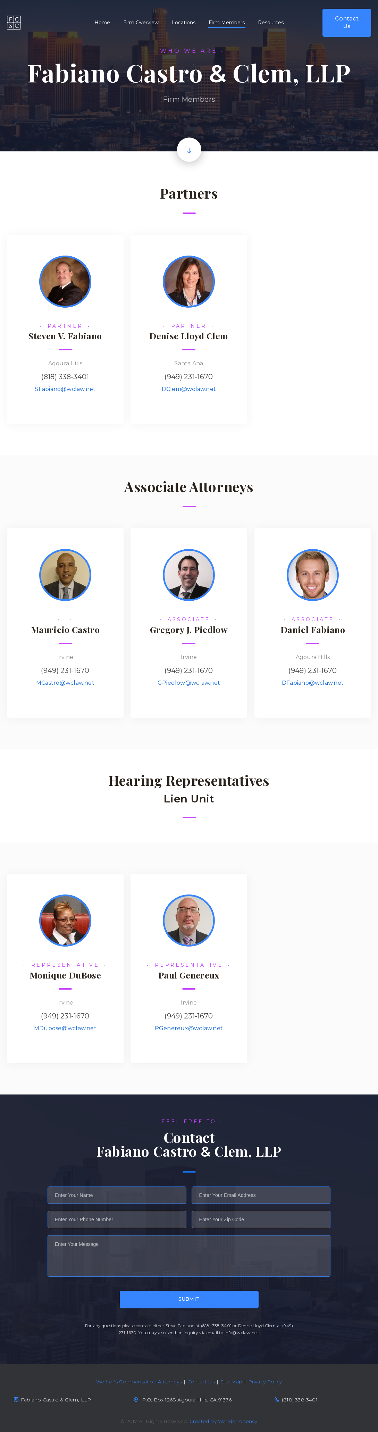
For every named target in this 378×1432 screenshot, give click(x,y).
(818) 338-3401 (65, 376)
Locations (183, 23)
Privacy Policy (265, 1382)
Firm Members (227, 23)
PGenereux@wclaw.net (189, 1028)
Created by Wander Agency (224, 1421)
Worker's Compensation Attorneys (139, 1382)
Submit (189, 1299)
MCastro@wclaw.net (65, 683)
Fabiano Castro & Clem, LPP (14, 23)
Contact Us (347, 22)
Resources (271, 23)
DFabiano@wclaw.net (313, 683)
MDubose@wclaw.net (65, 1028)
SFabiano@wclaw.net (65, 389)
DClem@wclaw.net (189, 389)
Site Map (231, 1382)
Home (102, 23)
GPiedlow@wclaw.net (189, 683)
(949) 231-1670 (189, 376)
